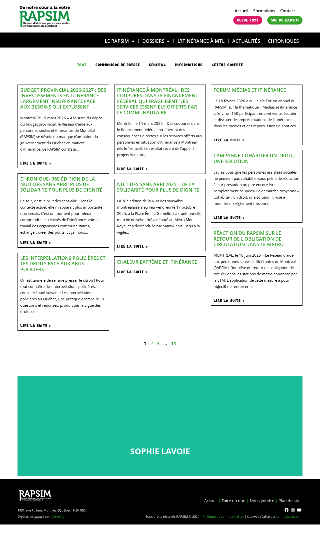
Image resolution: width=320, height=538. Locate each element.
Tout (81, 65)
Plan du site (289, 500)
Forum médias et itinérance (250, 90)
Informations (189, 65)
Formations (264, 11)
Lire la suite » (35, 163)
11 (173, 343)
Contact (287, 11)
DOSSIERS (156, 41)
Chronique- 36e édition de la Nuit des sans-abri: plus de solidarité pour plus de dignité (61, 184)
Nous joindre (262, 500)
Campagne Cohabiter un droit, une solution (254, 158)
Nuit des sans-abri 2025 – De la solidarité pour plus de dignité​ (158, 187)
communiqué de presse (118, 65)
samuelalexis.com (289, 516)
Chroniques (283, 41)
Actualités (246, 41)
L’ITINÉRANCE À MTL (201, 41)
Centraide (57, 516)
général (157, 65)
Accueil (241, 11)
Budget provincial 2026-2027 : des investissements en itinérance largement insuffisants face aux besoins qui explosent (63, 98)
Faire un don (234, 500)
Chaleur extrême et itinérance (157, 261)
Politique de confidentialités (223, 516)
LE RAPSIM (119, 41)
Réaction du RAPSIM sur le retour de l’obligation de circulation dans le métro (249, 239)
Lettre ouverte (227, 65)
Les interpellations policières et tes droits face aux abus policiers (63, 264)
